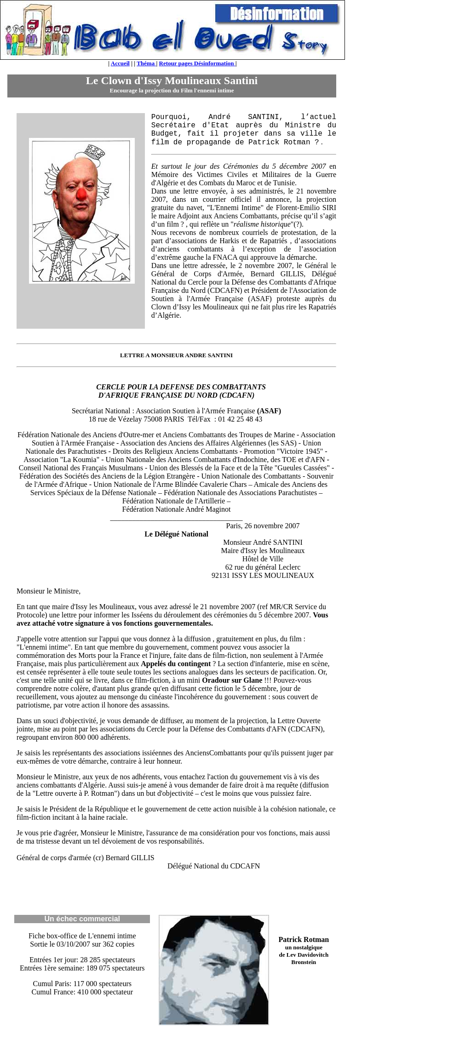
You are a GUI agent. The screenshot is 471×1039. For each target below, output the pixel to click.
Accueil (120, 63)
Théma (146, 63)
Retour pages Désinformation (197, 63)
